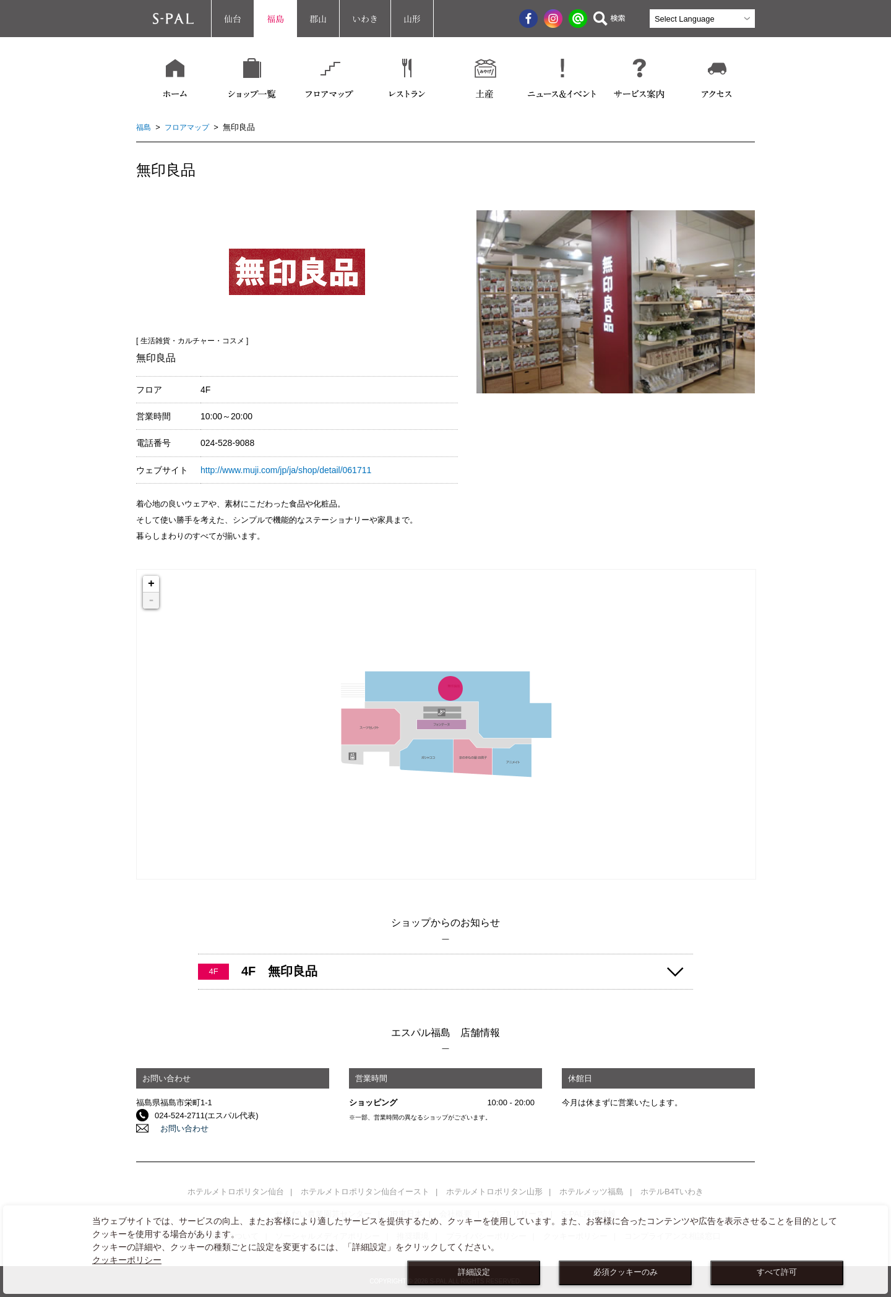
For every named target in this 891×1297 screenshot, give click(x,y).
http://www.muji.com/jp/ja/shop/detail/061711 (285, 470)
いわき (365, 18)
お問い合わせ (179, 1128)
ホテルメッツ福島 (591, 1191)
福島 (275, 18)
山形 (412, 18)
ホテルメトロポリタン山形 (494, 1191)
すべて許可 (777, 1272)
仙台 (232, 18)
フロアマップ (190, 127)
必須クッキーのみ (625, 1272)
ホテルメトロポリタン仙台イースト (365, 1191)
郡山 (318, 18)
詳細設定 (474, 1272)
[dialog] (445, 1249)
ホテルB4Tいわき (672, 1191)
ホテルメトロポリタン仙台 (235, 1191)
